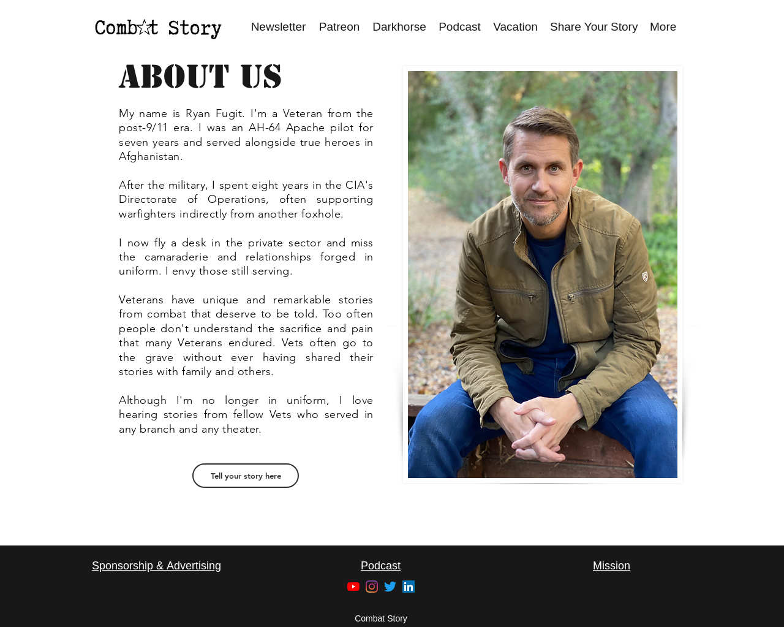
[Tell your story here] (245, 475)
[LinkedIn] (408, 586)
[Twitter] (390, 586)
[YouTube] (353, 586)
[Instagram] (372, 586)
